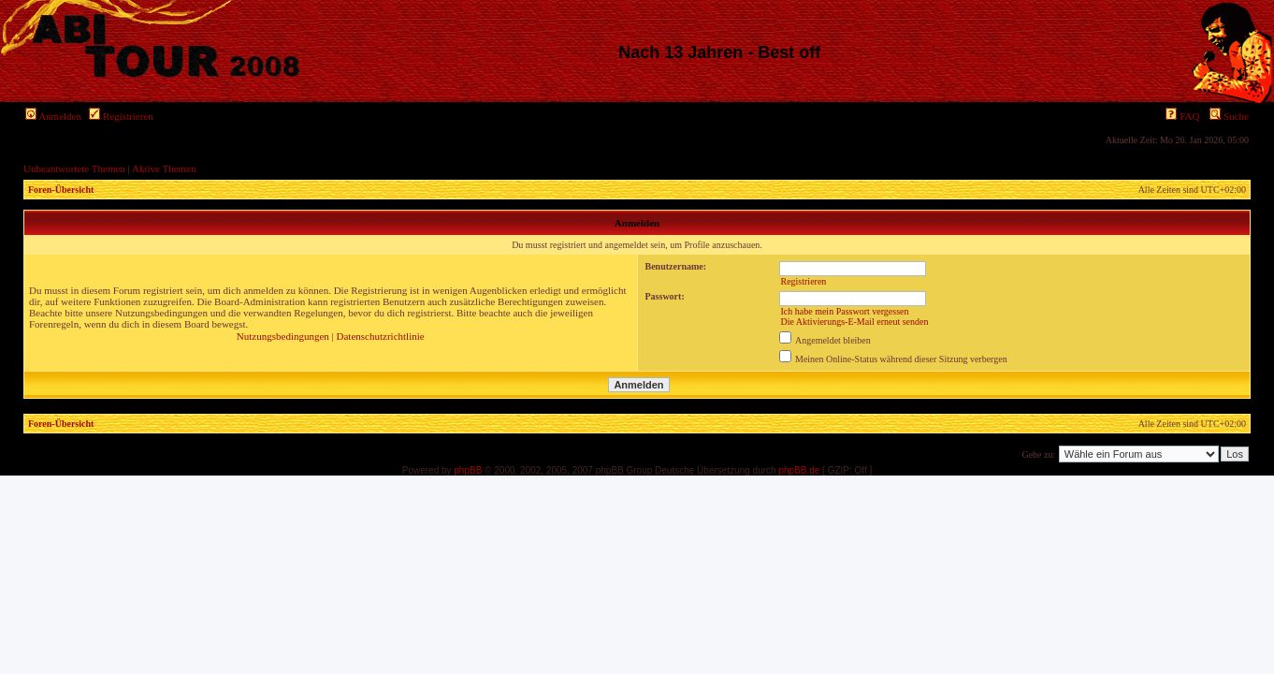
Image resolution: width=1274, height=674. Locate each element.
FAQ (1182, 116)
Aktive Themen (164, 168)
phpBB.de (798, 470)
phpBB (468, 470)
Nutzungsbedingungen (283, 336)
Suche (1229, 116)
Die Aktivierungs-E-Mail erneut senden (854, 321)
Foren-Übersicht (61, 189)
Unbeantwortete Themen (74, 168)
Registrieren (121, 116)
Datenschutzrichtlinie (381, 336)
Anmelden (53, 116)
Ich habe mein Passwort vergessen (844, 311)
